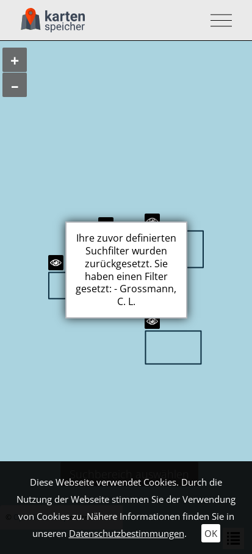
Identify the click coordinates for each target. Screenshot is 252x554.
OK (210, 533)
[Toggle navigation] (217, 20)
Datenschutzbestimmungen (126, 533)
